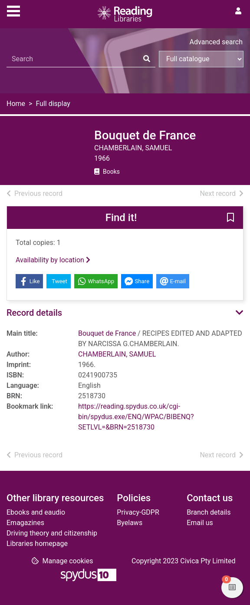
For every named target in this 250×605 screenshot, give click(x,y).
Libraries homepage (37, 543)
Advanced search (216, 42)
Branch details (208, 512)
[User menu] (238, 11)
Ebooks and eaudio (36, 512)
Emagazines (25, 523)
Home (16, 103)
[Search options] (201, 59)
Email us (200, 523)
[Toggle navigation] (13, 10)
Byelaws (129, 523)
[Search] (146, 59)
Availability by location (53, 260)
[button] (230, 218)
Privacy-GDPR (138, 512)
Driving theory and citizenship (52, 533)
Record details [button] (34, 312)
